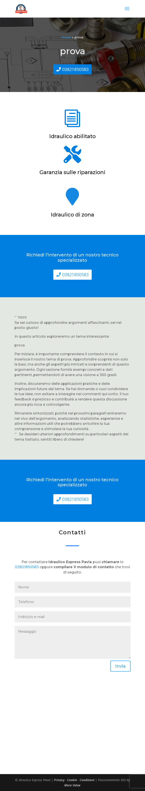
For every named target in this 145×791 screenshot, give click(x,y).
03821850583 (75, 69)
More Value (72, 785)
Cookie (72, 780)
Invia (120, 666)
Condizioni (87, 780)
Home (66, 37)
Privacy (59, 780)
